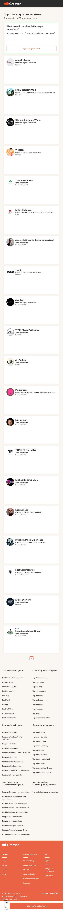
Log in (47, 864)
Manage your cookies (10, 899)
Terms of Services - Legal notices (15, 896)
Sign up (47, 861)
